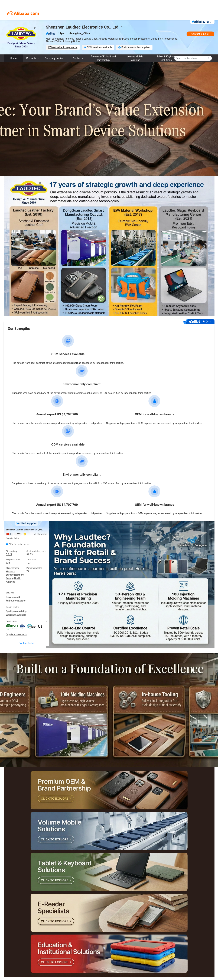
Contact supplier (200, 34)
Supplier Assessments (16, 634)
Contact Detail (26, 643)
